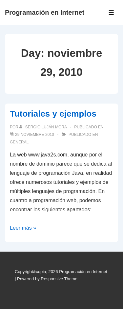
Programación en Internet (44, 12)
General (19, 142)
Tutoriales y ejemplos (53, 114)
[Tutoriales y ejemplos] (34, 134)
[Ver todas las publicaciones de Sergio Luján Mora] (43, 127)
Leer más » (23, 228)
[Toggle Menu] (111, 12)
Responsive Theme (59, 278)
